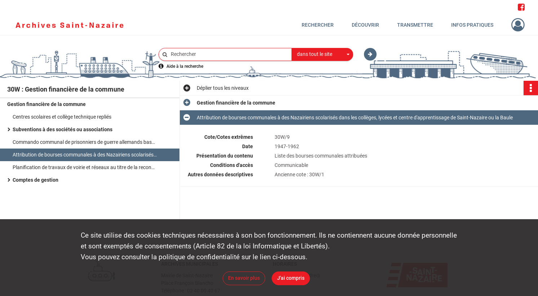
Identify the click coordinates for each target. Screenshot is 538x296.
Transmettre (415, 25)
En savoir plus (244, 278)
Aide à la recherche (184, 66)
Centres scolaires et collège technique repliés (62, 117)
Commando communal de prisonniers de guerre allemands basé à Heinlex (85, 142)
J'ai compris (290, 278)
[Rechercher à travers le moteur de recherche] (229, 54)
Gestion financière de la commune (46, 104)
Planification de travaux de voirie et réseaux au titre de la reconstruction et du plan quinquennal (85, 167)
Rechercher (318, 25)
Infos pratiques (472, 25)
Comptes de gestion (35, 180)
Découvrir (365, 25)
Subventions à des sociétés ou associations (62, 129)
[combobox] (322, 54)
